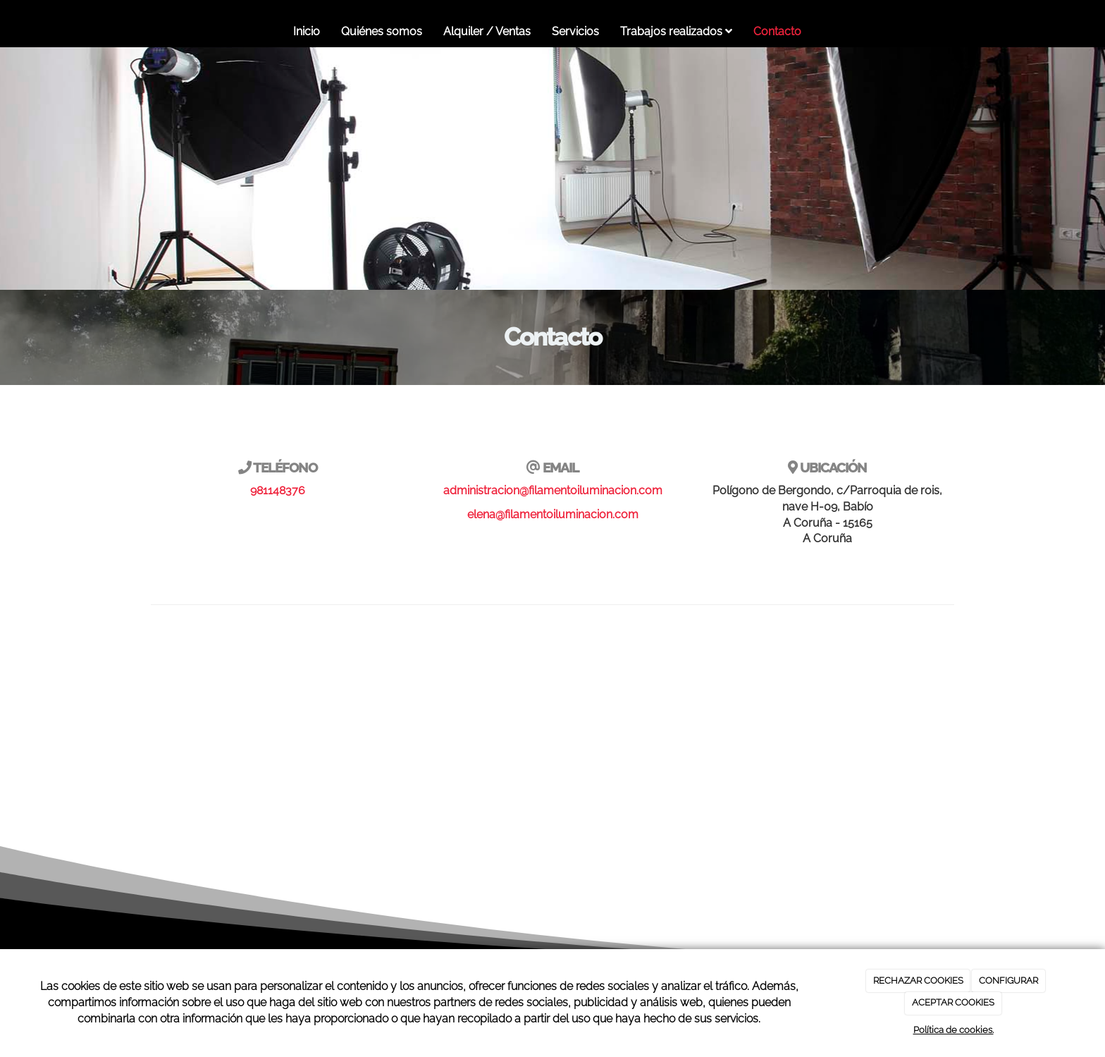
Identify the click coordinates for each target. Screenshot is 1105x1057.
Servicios (575, 31)
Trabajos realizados (676, 31)
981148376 (277, 490)
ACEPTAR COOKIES (953, 1002)
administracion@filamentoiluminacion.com (552, 490)
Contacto (777, 31)
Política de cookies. (953, 1030)
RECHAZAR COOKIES (918, 980)
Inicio (306, 31)
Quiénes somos (381, 31)
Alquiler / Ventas (487, 31)
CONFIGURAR (1008, 980)
